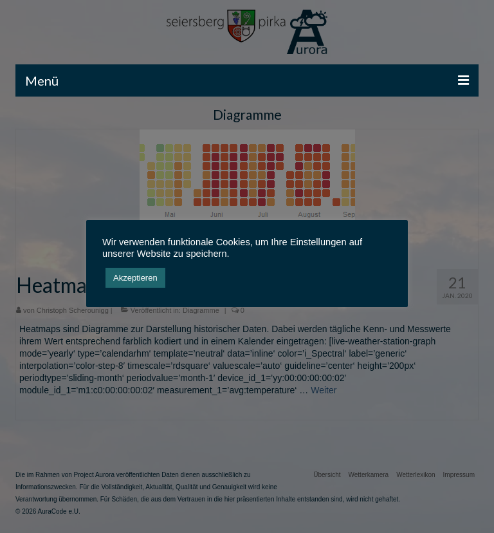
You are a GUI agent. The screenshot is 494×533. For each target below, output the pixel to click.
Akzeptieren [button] (135, 278)
